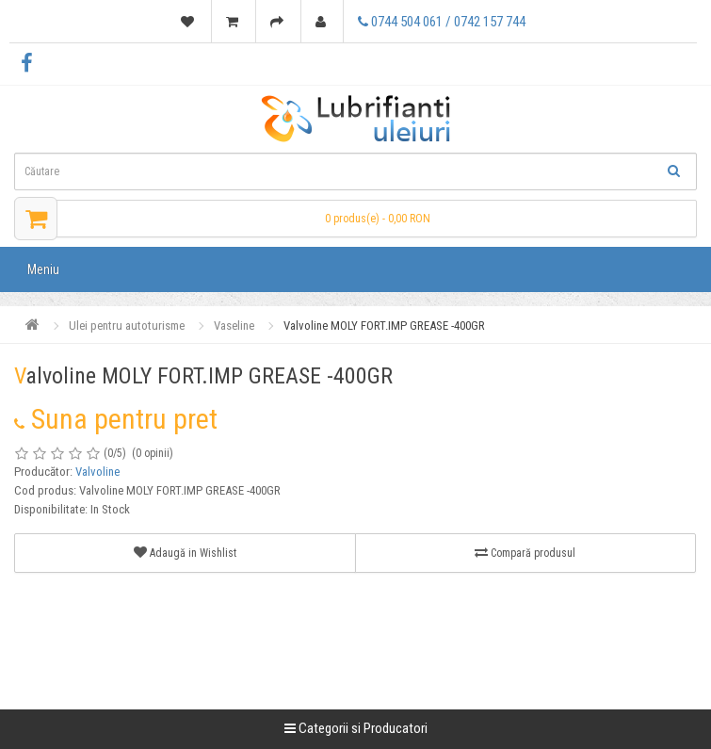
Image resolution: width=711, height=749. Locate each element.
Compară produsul (525, 552)
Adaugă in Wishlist (185, 552)
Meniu (43, 269)
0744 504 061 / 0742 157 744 (441, 21)
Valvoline (97, 471)
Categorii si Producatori (356, 728)
